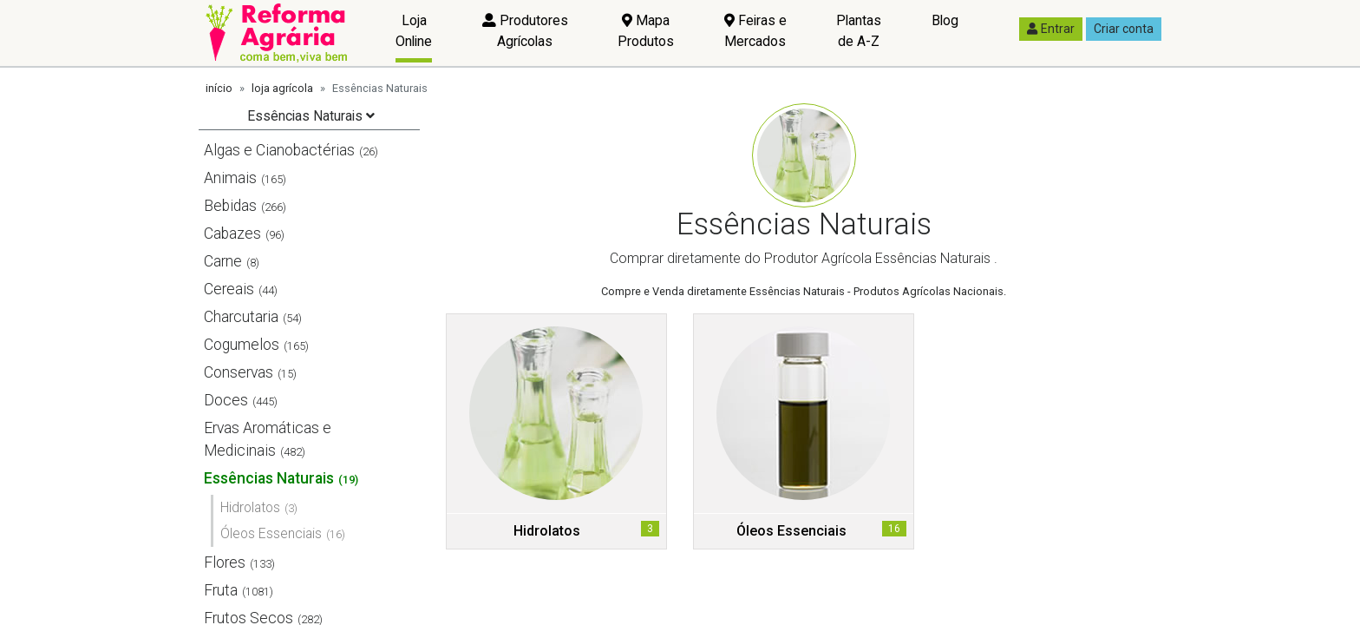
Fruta (221, 590)
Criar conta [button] (1124, 29)
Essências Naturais (269, 478)
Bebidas (230, 205)
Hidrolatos (250, 507)
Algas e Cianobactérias (279, 150)
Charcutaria (241, 317)
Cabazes (232, 233)
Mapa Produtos (646, 30)
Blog (945, 20)
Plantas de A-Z (858, 30)
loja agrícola (282, 88)
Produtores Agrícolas (525, 30)
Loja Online (414, 30)
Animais (230, 178)
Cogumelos (241, 344)
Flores (224, 562)
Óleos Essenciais (271, 533)
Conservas (238, 372)
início (219, 88)
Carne (223, 261)
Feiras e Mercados (755, 30)
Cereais (229, 289)
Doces (226, 400)
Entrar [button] (1051, 29)
